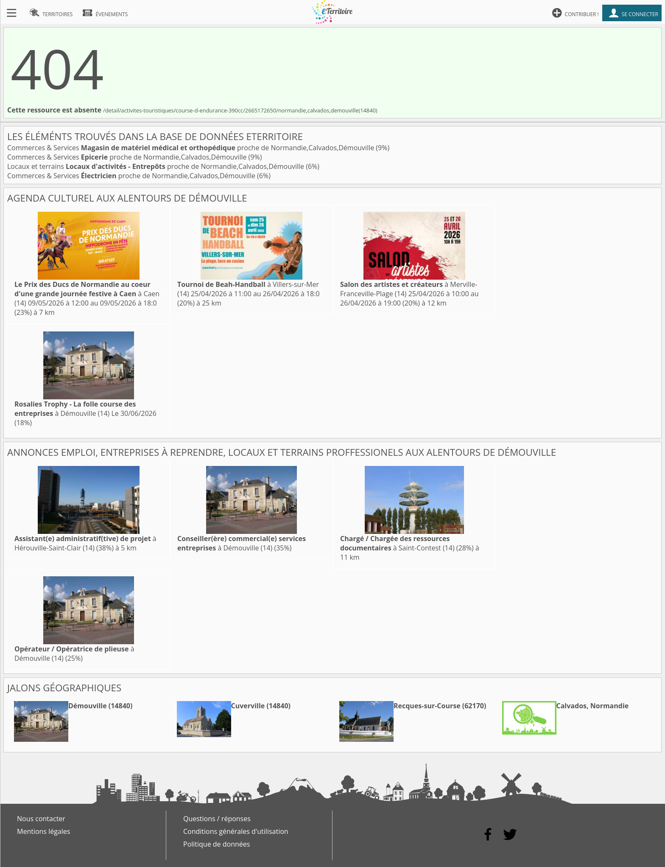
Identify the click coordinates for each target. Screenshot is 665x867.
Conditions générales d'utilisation (235, 831)
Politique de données (216, 844)
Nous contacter (41, 818)
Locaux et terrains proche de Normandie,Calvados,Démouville (156, 166)
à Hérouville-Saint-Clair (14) (85, 543)
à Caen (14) (86, 294)
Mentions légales (43, 831)
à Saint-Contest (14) (397, 543)
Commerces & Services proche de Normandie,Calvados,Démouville (191, 147)
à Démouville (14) (75, 408)
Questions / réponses (217, 818)
